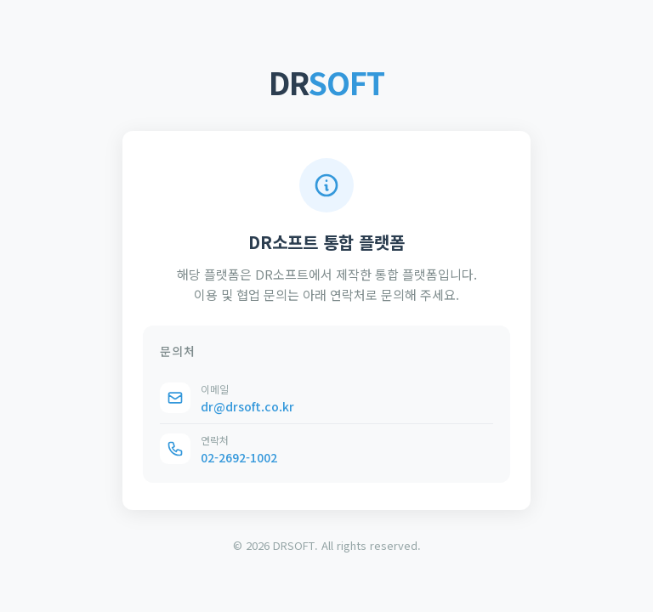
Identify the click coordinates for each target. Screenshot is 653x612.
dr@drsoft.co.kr (247, 406)
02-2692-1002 (239, 457)
